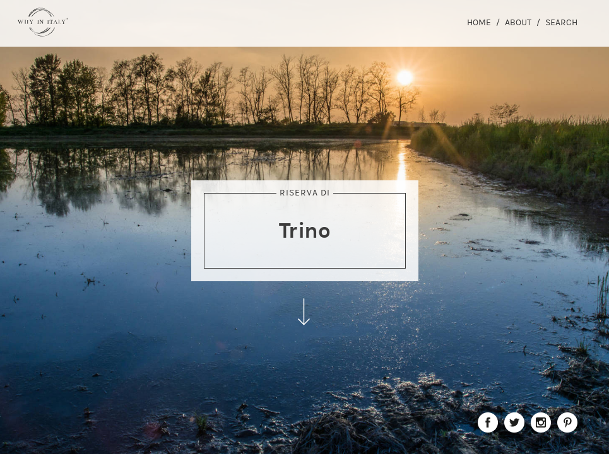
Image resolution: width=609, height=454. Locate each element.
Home (479, 22)
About (518, 22)
